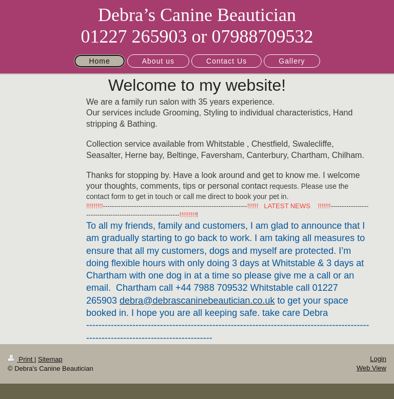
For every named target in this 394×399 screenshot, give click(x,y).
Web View (371, 368)
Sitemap (50, 359)
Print (21, 359)
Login (378, 359)
